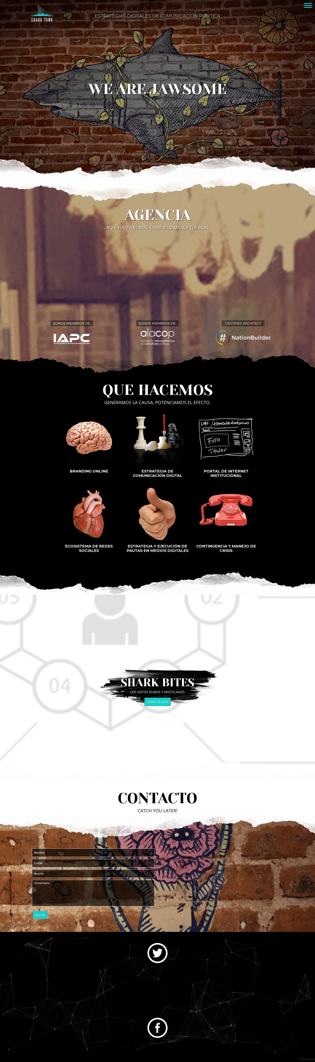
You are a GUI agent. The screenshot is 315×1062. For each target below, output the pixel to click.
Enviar (40, 915)
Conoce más (158, 702)
